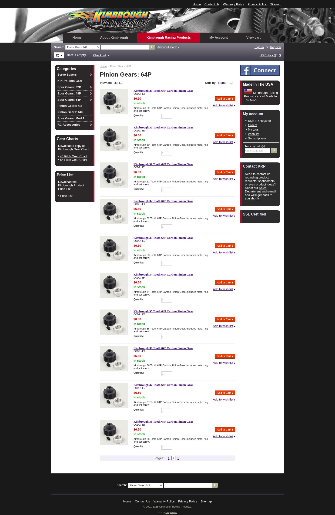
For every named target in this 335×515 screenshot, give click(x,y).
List (116, 82)
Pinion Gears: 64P (70, 112)
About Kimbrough (114, 37)
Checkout (99, 55)
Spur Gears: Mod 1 (70, 118)
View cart (253, 37)
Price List (66, 196)
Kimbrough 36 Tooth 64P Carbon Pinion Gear (163, 348)
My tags (253, 129)
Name (222, 82)
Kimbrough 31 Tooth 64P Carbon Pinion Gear (163, 164)
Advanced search (167, 47)
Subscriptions (257, 138)
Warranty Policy (233, 4)
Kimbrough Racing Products (169, 37)
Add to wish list (223, 105)
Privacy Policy (257, 4)
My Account (218, 37)
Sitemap (275, 4)
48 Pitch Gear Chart (73, 156)
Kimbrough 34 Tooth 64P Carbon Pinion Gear (163, 274)
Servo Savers (67, 74)
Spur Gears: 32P (69, 87)
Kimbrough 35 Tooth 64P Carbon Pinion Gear (163, 311)
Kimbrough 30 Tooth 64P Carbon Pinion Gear (163, 127)
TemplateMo (171, 512)
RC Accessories (68, 124)
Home (197, 4)
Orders (252, 125)
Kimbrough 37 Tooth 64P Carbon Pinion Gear (163, 385)
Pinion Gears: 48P (70, 106)
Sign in (259, 47)
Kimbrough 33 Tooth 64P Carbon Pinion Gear (163, 237)
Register (275, 47)
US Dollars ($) (268, 55)
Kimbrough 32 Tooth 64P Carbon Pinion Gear (163, 201)
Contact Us (211, 4)
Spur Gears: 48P (69, 93)
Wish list (253, 134)
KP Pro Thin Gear (69, 81)
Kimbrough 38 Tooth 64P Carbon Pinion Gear (163, 421)
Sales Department (256, 189)
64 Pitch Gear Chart (73, 160)
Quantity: (139, 115)
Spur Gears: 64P (69, 99)
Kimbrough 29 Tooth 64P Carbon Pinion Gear (163, 90)
